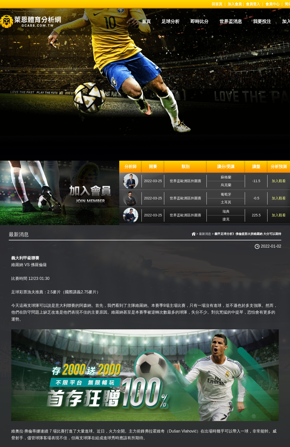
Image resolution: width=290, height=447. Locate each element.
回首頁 (217, 4)
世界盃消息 (231, 21)
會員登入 (253, 4)
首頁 (146, 21)
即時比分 (199, 21)
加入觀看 (279, 181)
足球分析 (171, 21)
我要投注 (262, 21)
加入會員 (235, 4)
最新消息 (205, 234)
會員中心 (273, 4)
